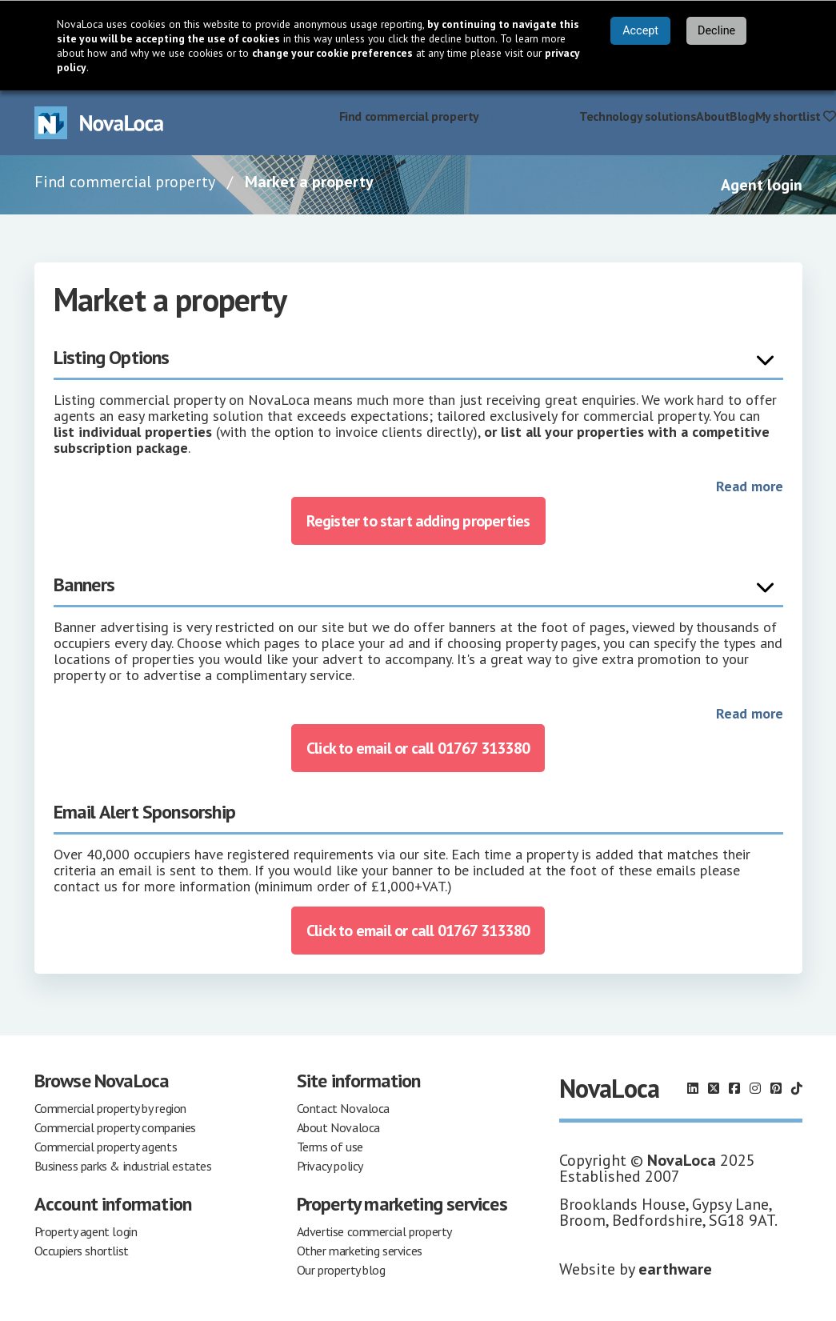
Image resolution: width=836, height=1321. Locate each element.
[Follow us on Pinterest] (776, 1088)
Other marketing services (359, 1251)
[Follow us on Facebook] (734, 1088)
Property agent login (86, 1231)
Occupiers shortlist (81, 1251)
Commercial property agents (106, 1147)
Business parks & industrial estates (123, 1166)
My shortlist (795, 116)
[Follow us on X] (713, 1088)
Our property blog (341, 1270)
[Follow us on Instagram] (755, 1088)
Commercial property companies (115, 1127)
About (713, 116)
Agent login (761, 184)
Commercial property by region (110, 1108)
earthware (675, 1269)
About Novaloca (338, 1127)
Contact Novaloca (343, 1108)
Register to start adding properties (418, 520)
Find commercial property (409, 116)
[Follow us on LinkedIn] (692, 1088)
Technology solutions (637, 116)
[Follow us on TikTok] (796, 1088)
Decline (716, 31)
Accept (640, 31)
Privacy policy (330, 1166)
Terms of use (330, 1147)
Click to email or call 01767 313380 (418, 748)
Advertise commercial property (374, 1231)
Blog (742, 116)
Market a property (529, 116)
